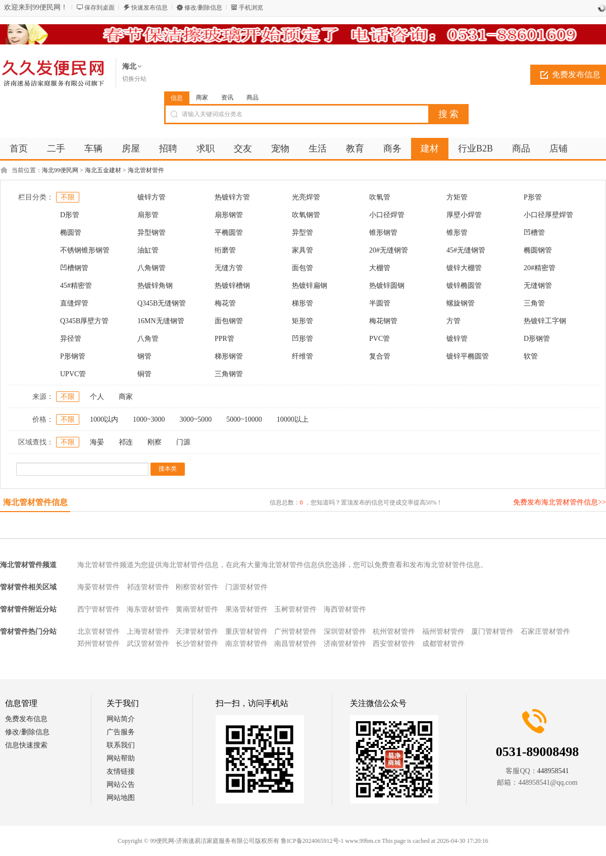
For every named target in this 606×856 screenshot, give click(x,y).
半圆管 (379, 303)
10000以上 (293, 419)
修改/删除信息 (203, 7)
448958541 (553, 771)
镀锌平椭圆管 (467, 356)
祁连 (126, 442)
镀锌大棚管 (464, 268)
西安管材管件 (394, 643)
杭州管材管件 (394, 631)
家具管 (302, 250)
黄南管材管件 (197, 609)
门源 (183, 442)
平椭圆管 (229, 232)
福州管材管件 (443, 631)
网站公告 (121, 784)
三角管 (534, 303)
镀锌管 (457, 338)
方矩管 (457, 197)
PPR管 (224, 338)
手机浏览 (251, 7)
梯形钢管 (229, 356)
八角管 (148, 338)
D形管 (69, 215)
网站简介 (121, 719)
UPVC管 (73, 374)
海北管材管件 (146, 170)
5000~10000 (244, 419)
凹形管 (302, 338)
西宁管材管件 (98, 609)
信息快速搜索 (26, 745)
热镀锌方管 (232, 197)
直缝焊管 (74, 303)
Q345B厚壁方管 (84, 321)
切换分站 (134, 78)
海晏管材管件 (98, 587)
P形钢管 (72, 356)
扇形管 (148, 215)
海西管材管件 (345, 609)
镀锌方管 (151, 197)
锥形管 (457, 232)
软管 (531, 356)
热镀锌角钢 (155, 285)
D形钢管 (537, 338)
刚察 (154, 442)
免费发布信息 (26, 719)
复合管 (379, 356)
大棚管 (379, 268)
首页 (19, 148)
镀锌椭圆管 (464, 285)
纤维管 (302, 356)
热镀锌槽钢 (232, 285)
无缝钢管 (538, 285)
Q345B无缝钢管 (161, 303)
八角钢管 (151, 268)
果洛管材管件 (246, 609)
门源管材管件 (246, 587)
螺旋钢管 (460, 303)
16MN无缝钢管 (160, 321)
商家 (202, 97)
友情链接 (121, 771)
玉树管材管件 (295, 609)
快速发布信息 (149, 7)
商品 (252, 97)
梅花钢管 (383, 321)
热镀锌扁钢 (309, 285)
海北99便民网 (60, 170)
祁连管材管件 (148, 587)
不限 (68, 197)
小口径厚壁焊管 (548, 215)
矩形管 (302, 321)
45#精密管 (76, 285)
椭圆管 (70, 232)
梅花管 (225, 303)
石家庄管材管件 (545, 631)
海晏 (97, 442)
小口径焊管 (387, 215)
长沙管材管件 (197, 643)
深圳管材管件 (345, 631)
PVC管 (379, 338)
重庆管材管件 (246, 631)
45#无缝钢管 (465, 250)
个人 (97, 396)
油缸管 (148, 250)
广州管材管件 (295, 631)
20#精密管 (540, 268)
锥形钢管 (383, 232)
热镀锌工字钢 (545, 321)
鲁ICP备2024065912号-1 (312, 840)
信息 (177, 98)
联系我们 (121, 745)
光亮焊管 (306, 197)
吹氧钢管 (306, 215)
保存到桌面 (99, 7)
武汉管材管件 (148, 643)
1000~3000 (149, 419)
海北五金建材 (103, 170)
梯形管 (302, 303)
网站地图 (121, 797)
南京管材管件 (246, 643)
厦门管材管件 (492, 631)
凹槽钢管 (74, 268)
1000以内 (104, 419)
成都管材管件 (443, 643)
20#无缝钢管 (388, 250)
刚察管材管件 (197, 587)
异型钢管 (151, 232)
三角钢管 (229, 374)
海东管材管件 (148, 609)
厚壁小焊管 (464, 215)
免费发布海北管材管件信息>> (559, 502)
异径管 (70, 338)
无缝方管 (229, 268)
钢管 (144, 356)
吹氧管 (379, 197)
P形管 (533, 197)
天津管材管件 (197, 631)
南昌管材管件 (295, 643)
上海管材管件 (148, 631)
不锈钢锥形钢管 (85, 250)
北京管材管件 (98, 631)
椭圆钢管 (538, 250)
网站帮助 (121, 758)
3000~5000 (196, 419)
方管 (453, 321)
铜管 (144, 374)
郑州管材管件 (98, 643)
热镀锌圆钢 (387, 285)
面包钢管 (229, 321)
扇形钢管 (229, 215)
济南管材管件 (345, 643)
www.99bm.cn (363, 840)
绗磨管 (225, 250)
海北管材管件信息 (35, 502)
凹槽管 (534, 232)
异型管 (302, 232)
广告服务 (121, 732)
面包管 (302, 268)
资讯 (227, 97)
